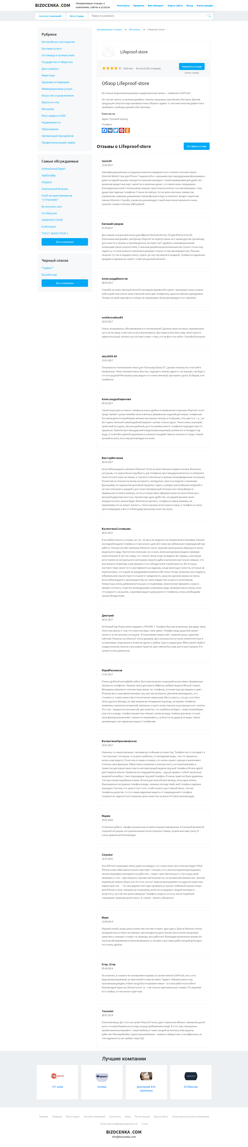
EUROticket (49, 227)
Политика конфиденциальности (119, 1123)
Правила (138, 5)
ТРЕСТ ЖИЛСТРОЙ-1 (55, 233)
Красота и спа (50, 102)
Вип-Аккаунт (156, 5)
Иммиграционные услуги (57, 89)
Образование (50, 129)
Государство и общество (57, 62)
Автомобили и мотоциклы (58, 42)
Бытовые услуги (52, 48)
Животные (48, 75)
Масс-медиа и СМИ (53, 115)
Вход (190, 5)
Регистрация (205, 5)
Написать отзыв (191, 66)
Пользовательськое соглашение (190, 1116)
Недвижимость (51, 122)
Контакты (123, 5)
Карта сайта (175, 5)
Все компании (65, 242)
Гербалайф (48, 175)
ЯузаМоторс (49, 274)
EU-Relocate (49, 213)
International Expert (53, 168)
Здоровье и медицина (55, 82)
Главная (43, 1116)
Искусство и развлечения (58, 95)
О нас (145, 1123)
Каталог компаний (50, 16)
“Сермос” (47, 268)
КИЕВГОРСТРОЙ (52, 220)
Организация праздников (58, 136)
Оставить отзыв (196, 146)
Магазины (48, 109)
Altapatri (47, 182)
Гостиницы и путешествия (58, 55)
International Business (55, 189)
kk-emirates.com (52, 206)
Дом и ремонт (50, 68)
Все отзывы (77, 16)
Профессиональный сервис (59, 142)
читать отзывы (192, 73)
